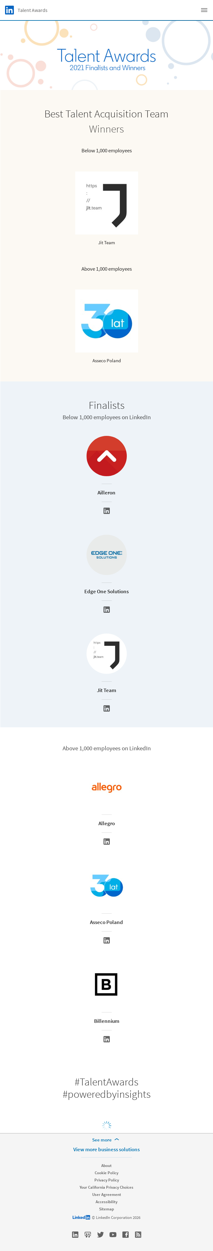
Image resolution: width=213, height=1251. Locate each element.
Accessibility (106, 1201)
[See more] (107, 1140)
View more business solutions (106, 1149)
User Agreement (106, 1194)
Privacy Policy (106, 1180)
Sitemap (106, 1209)
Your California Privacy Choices (106, 1187)
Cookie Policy (106, 1172)
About (106, 1165)
